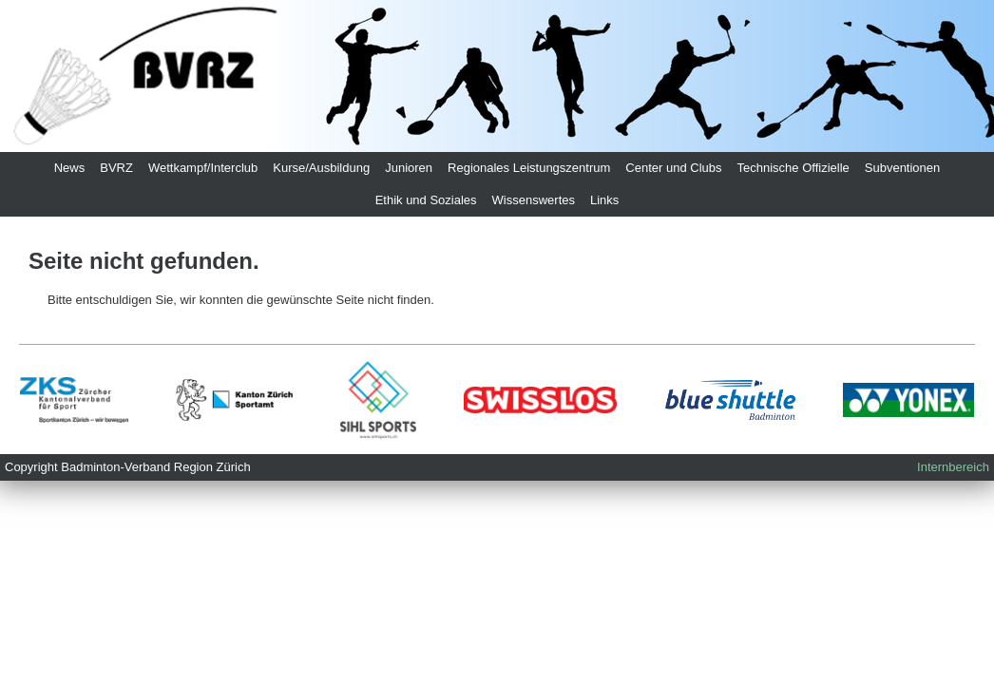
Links (604, 200)
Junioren (408, 168)
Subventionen (903, 168)
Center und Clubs (673, 168)
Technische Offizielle (793, 168)
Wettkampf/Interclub (203, 168)
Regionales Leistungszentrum (529, 168)
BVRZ (116, 168)
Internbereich (953, 467)
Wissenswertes (533, 200)
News (70, 168)
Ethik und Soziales (426, 200)
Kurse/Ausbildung (321, 168)
